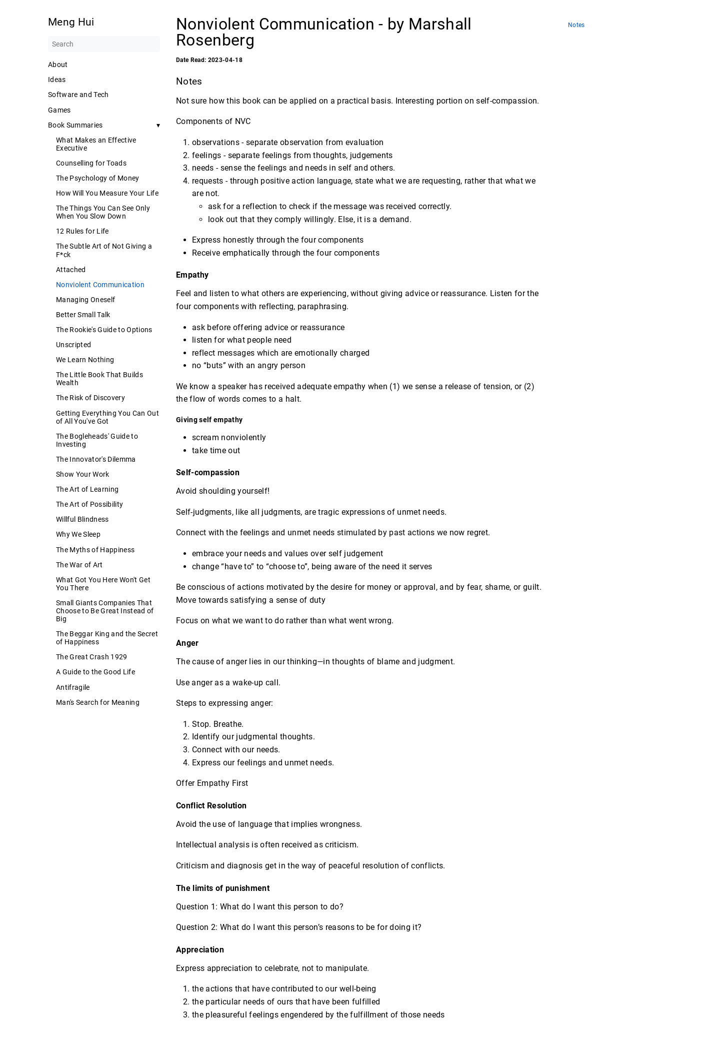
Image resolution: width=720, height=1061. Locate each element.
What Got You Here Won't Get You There (103, 584)
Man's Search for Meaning (98, 702)
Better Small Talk (83, 315)
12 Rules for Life (82, 231)
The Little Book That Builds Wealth (99, 379)
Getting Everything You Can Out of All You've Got (107, 417)
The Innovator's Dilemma (96, 459)
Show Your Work (83, 474)
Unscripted (73, 345)
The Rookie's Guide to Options (104, 330)
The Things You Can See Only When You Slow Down (103, 212)
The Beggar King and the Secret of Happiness (107, 638)
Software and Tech (78, 95)
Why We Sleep (78, 534)
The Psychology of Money (98, 178)
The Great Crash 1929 (92, 657)
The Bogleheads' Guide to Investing (97, 440)
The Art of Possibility (89, 504)
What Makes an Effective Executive (96, 144)
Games (59, 110)
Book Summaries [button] (75, 125)
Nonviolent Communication (100, 285)
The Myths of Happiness (95, 550)
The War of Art (79, 565)
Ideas (57, 80)
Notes (576, 25)
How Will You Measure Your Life (107, 193)
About (58, 65)
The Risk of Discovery (90, 398)
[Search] (104, 44)
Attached (71, 270)
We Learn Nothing (85, 360)
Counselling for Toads (91, 163)
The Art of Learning (87, 489)
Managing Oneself (85, 300)
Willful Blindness (82, 519)
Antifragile (73, 687)
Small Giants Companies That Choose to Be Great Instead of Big (105, 611)
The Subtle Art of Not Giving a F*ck (104, 250)
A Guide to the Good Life (95, 672)
